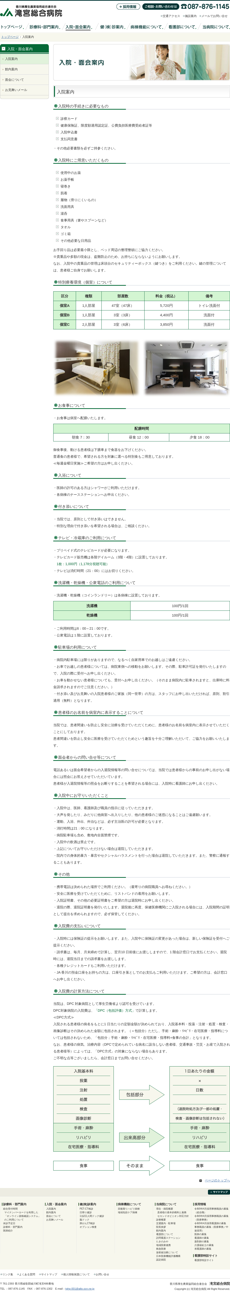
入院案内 (11, 59)
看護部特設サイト (204, 1260)
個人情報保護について (76, 1274)
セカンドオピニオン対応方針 (173, 1216)
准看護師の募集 (202, 1248)
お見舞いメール (16, 90)
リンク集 (7, 1274)
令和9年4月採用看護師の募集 (210, 1223)
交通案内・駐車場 (166, 1223)
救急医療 (161, 1248)
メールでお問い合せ (214, 16)
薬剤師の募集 (201, 1241)
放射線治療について (167, 1252)
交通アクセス (171, 16)
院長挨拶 (161, 1227)
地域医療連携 (163, 1245)
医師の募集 (200, 1234)
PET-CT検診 (86, 1208)
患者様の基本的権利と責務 (171, 1212)
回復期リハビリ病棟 (129, 1208)
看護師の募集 (201, 1238)
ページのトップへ (217, 1180)
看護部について (164, 1234)
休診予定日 (9, 1223)
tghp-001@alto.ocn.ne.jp (79, 1288)
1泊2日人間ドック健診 (92, 1216)
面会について (14, 79)
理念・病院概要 (164, 1208)
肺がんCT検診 (87, 1223)
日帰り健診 (86, 1212)
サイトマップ (49, 1274)
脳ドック (84, 1219)
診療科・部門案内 (13, 1227)
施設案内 (191, 16)
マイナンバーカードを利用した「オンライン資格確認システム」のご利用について (22, 1216)
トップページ (10, 37)
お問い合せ (102, 1274)
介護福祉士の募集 (204, 1245)
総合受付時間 (10, 1208)
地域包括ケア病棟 (127, 1212)
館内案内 (11, 69)
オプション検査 (88, 1227)
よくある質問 (27, 1274)
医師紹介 (8, 1230)
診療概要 (161, 1219)
